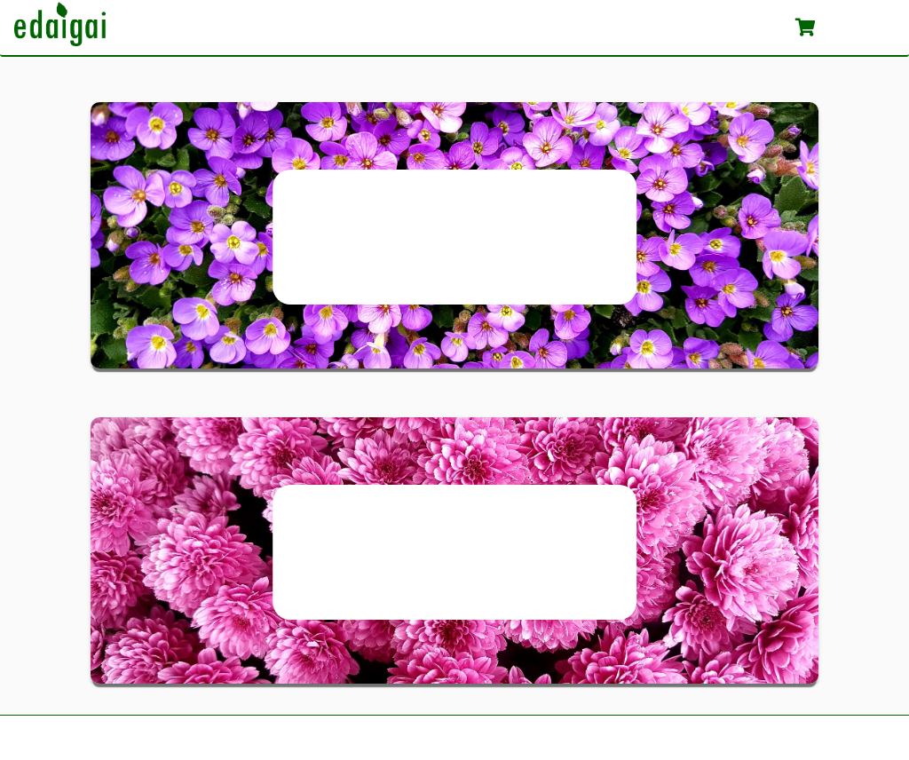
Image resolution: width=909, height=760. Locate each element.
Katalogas (581, 27)
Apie (660, 27)
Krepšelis (845, 27)
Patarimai (737, 27)
